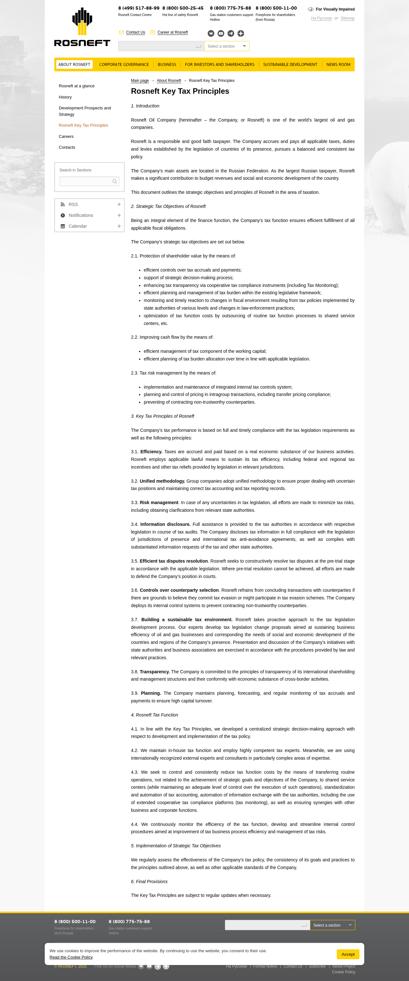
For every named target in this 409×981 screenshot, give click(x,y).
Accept (348, 954)
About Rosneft (74, 65)
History (65, 97)
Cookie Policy (343, 972)
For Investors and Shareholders (219, 65)
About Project (343, 966)
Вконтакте (211, 33)
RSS (73, 204)
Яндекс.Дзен (240, 33)
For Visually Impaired (335, 9)
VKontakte (141, 966)
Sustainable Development (290, 65)
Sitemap (348, 18)
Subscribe (317, 966)
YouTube (221, 33)
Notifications (81, 215)
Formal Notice (265, 966)
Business (167, 65)
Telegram (231, 33)
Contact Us (135, 32)
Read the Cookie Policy (71, 957)
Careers (66, 136)
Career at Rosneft (173, 32)
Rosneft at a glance (77, 85)
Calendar (78, 226)
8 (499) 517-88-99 (138, 8)
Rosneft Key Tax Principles (83, 125)
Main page (140, 80)
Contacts (67, 147)
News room (339, 65)
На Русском (321, 18)
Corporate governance (124, 65)
